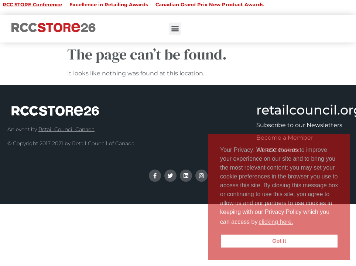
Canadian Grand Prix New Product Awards (209, 4)
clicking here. (276, 222)
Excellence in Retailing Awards (108, 4)
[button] (175, 29)
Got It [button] (279, 241)
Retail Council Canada (66, 129)
